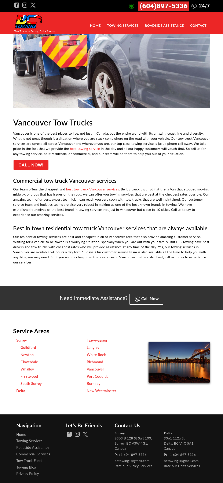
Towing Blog (26, 465)
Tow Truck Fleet (29, 459)
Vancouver (95, 367)
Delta (20, 389)
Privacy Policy (27, 472)
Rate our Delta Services (182, 464)
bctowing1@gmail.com (132, 459)
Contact (198, 25)
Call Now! (31, 165)
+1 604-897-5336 (133, 453)
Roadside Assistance (164, 25)
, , (133, 441)
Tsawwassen (97, 338)
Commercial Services (33, 452)
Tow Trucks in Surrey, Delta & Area (34, 31)
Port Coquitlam (99, 374)
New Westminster (101, 389)
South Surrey (31, 382)
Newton (27, 353)
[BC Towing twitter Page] (33, 5)
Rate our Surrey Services (133, 464)
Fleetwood (29, 374)
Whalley (27, 367)
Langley (93, 346)
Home (95, 25)
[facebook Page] (69, 432)
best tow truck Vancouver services (92, 190)
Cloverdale (29, 360)
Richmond (95, 360)
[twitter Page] (85, 432)
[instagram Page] (77, 432)
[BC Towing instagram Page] (25, 5)
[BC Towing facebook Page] (17, 5)
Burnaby (93, 382)
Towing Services (122, 25)
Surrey (21, 338)
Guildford (28, 346)
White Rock (96, 353)
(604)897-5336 (164, 6)
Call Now (148, 297)
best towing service (85, 148)
